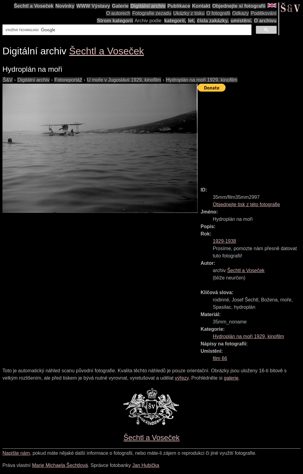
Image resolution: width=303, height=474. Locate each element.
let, (191, 20)
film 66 (220, 358)
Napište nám (16, 453)
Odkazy (240, 13)
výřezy (182, 378)
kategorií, (175, 20)
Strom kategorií (115, 20)
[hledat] (126, 30)
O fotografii (218, 13)
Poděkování (263, 13)
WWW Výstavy (93, 6)
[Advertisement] (250, 136)
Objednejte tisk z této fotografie (246, 204)
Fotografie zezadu (151, 13)
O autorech (118, 13)
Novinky (64, 6)
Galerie (120, 6)
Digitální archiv (148, 6)
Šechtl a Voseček (34, 6)
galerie (231, 378)
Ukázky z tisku (188, 13)
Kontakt (201, 6)
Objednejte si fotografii (238, 6)
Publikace (178, 6)
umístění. (241, 20)
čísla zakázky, (213, 20)
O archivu (265, 20)
